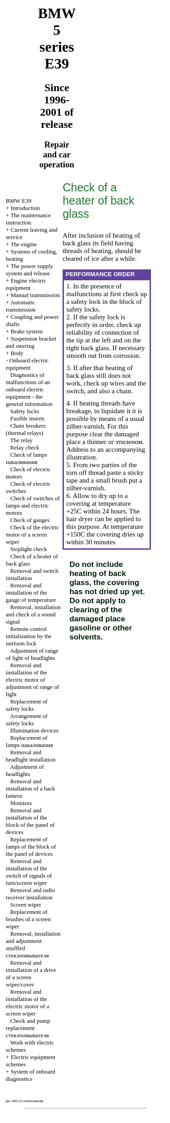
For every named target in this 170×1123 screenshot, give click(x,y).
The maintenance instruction (28, 219)
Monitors (21, 803)
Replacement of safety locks (27, 705)
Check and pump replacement (28, 1028)
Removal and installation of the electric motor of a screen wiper (27, 1002)
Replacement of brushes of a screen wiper (28, 919)
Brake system (26, 331)
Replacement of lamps (29, 741)
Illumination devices (34, 730)
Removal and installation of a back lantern (30, 788)
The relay (21, 440)
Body (16, 353)
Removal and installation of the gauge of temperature (31, 592)
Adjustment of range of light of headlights (32, 654)
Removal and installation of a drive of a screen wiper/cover (31, 973)
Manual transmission (35, 295)
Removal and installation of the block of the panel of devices (30, 821)
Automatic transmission (21, 306)
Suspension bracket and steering (31, 342)
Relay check (24, 447)
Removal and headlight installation (30, 756)
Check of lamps (26, 458)
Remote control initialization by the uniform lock (29, 636)
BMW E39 (18, 200)
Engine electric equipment (26, 284)
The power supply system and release (29, 270)
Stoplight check (28, 549)
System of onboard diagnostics (30, 1075)
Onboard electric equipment (27, 364)
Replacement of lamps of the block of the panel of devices (31, 846)
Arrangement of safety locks (27, 720)
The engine (23, 244)
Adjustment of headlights (25, 770)
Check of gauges (30, 520)
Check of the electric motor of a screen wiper (32, 534)
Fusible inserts (27, 418)
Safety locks (24, 411)
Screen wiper (25, 904)
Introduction (24, 208)
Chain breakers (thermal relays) (26, 429)
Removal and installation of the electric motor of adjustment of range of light (32, 680)
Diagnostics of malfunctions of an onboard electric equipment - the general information (29, 389)
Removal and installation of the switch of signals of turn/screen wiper (29, 872)
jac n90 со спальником (25, 1101)
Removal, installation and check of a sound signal (33, 614)
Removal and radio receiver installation (30, 894)
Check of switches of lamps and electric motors (33, 505)
